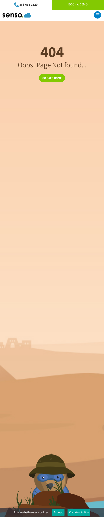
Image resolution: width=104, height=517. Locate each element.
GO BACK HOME (52, 78)
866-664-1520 (28, 4)
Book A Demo (78, 4)
